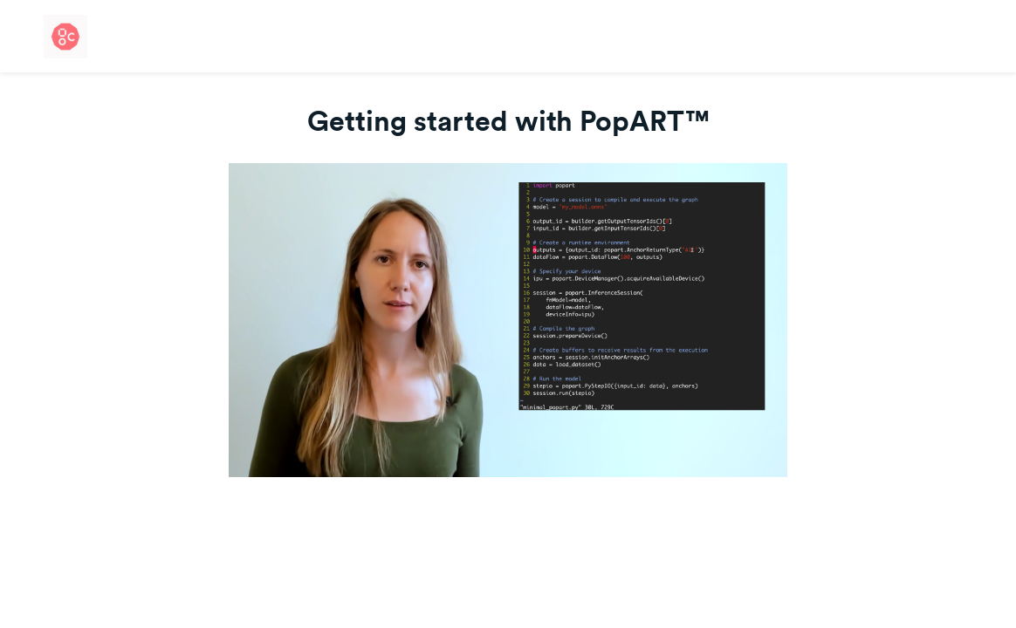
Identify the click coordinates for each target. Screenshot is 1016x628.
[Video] (508, 320)
